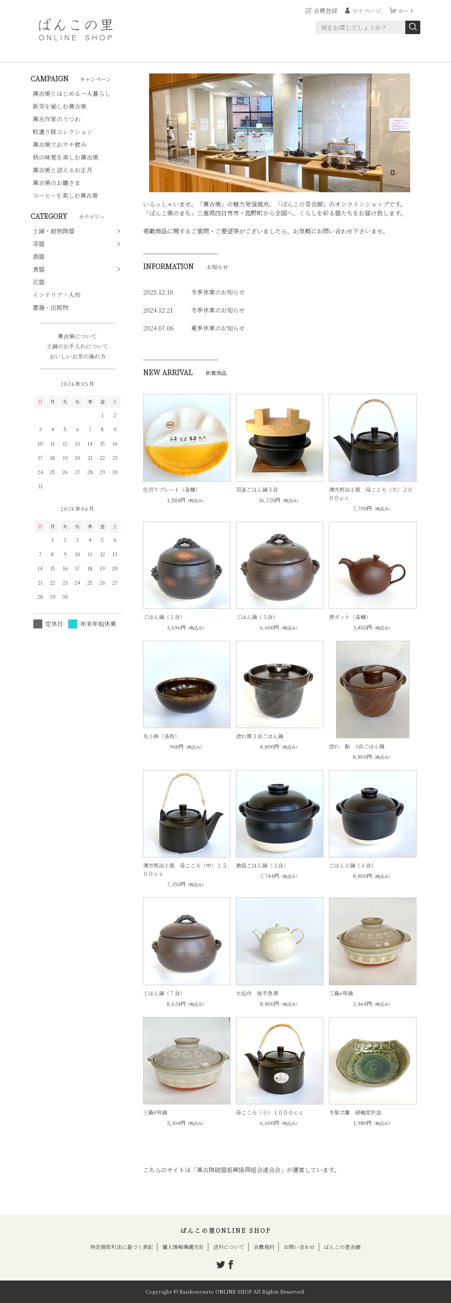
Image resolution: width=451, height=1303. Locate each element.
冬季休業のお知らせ (218, 292)
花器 (39, 282)
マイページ (366, 10)
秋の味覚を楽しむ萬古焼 (66, 157)
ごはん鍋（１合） (164, 617)
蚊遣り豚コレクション (63, 131)
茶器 (39, 243)
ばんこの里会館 (302, 204)
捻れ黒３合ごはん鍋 (259, 736)
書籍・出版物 (51, 307)
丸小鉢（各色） (161, 736)
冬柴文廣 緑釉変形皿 (355, 1112)
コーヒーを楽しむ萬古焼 (65, 195)
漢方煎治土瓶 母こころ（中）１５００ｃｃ (185, 869)
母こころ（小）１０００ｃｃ (270, 1112)
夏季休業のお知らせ (218, 328)
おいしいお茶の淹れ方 (77, 356)
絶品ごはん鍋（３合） (262, 865)
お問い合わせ (299, 1247)
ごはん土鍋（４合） (352, 865)
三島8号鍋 (155, 1112)
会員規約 (264, 1247)
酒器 (39, 256)
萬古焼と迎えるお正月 (63, 170)
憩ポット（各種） (350, 617)
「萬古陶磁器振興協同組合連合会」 (239, 1169)
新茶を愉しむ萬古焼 (60, 106)
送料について (229, 1247)
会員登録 (324, 10)
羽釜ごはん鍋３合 (257, 489)
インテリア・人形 (57, 294)
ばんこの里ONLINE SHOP (225, 1230)
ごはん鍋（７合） (164, 993)
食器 (39, 269)
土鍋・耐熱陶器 (54, 231)
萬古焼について (77, 336)
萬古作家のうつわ (57, 119)
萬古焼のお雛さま (57, 182)
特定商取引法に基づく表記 (121, 1247)
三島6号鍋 (341, 993)
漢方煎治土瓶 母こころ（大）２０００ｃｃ (371, 493)
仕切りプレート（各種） (171, 489)
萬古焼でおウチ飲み (60, 144)
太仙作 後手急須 (257, 993)
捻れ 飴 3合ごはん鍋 (356, 746)
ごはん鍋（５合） (257, 617)
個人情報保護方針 (183, 1247)
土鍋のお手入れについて (77, 346)
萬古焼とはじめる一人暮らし (72, 93)
